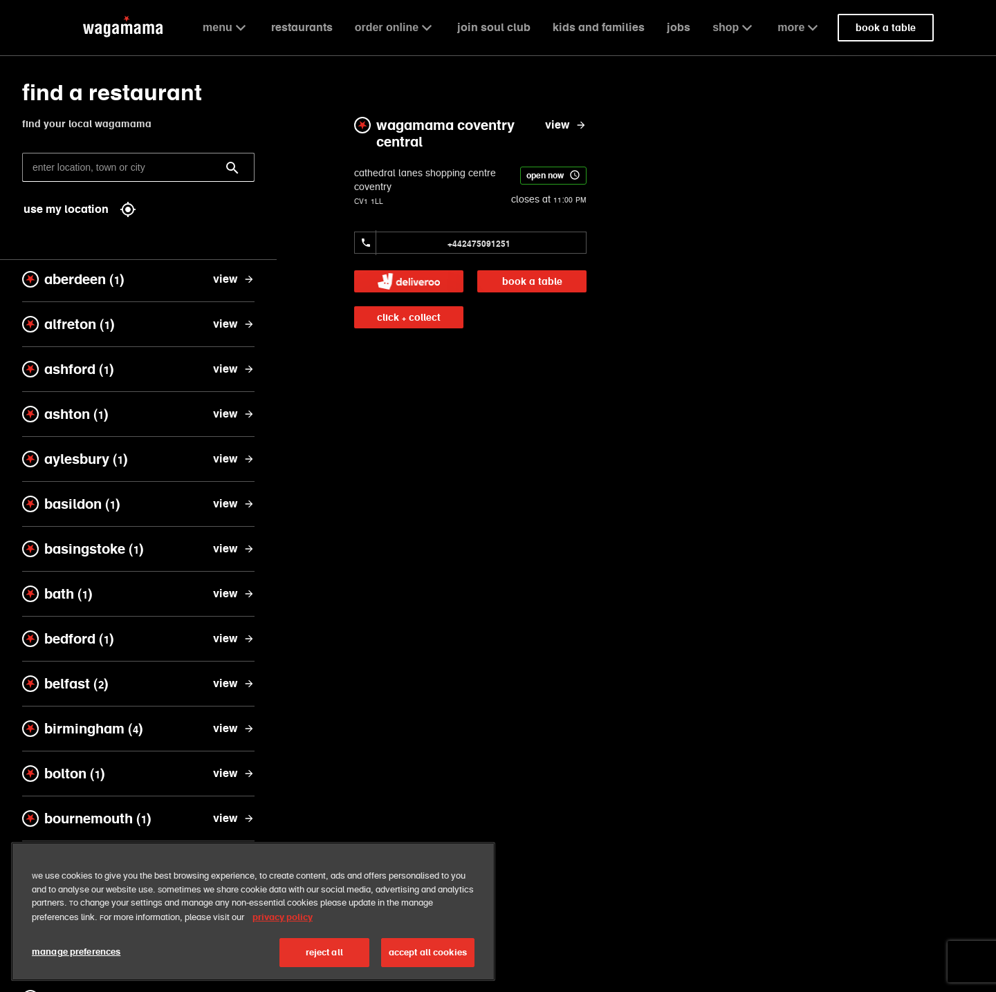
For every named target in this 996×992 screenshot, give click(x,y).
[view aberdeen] (234, 279)
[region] (253, 912)
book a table (532, 281)
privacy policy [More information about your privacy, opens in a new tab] (282, 918)
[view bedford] (234, 638)
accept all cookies (428, 953)
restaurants (302, 27)
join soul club (494, 27)
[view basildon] (234, 504)
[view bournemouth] (234, 818)
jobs (678, 27)
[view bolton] (234, 773)
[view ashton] (234, 414)
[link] (408, 281)
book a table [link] (886, 27)
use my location (80, 209)
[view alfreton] (234, 324)
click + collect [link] (409, 317)
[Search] (232, 168)
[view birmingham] (234, 728)
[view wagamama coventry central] (566, 125)
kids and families (599, 27)
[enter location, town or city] (138, 167)
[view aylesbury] (234, 459)
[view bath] (234, 594)
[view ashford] (234, 369)
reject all (324, 953)
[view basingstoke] (234, 549)
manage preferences (76, 953)
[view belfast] (234, 683)
